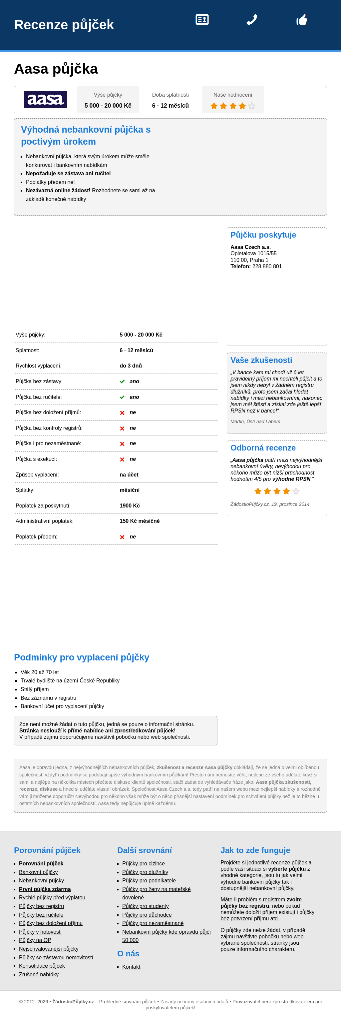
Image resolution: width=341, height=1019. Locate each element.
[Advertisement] (115, 274)
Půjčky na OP (35, 940)
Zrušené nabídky (39, 974)
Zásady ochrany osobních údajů (194, 1001)
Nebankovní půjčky (41, 880)
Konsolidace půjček (42, 966)
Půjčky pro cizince (143, 863)
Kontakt (131, 967)
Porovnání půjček (41, 863)
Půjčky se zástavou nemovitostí (56, 957)
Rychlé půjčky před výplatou (52, 897)
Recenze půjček (64, 24)
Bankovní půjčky (38, 872)
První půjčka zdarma (45, 889)
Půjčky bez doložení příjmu (51, 923)
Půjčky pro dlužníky (145, 872)
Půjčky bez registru (41, 906)
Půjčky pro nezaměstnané (152, 923)
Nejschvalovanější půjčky (49, 949)
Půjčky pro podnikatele (149, 880)
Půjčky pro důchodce (147, 915)
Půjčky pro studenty (145, 906)
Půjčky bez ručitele (41, 915)
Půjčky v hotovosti (40, 932)
